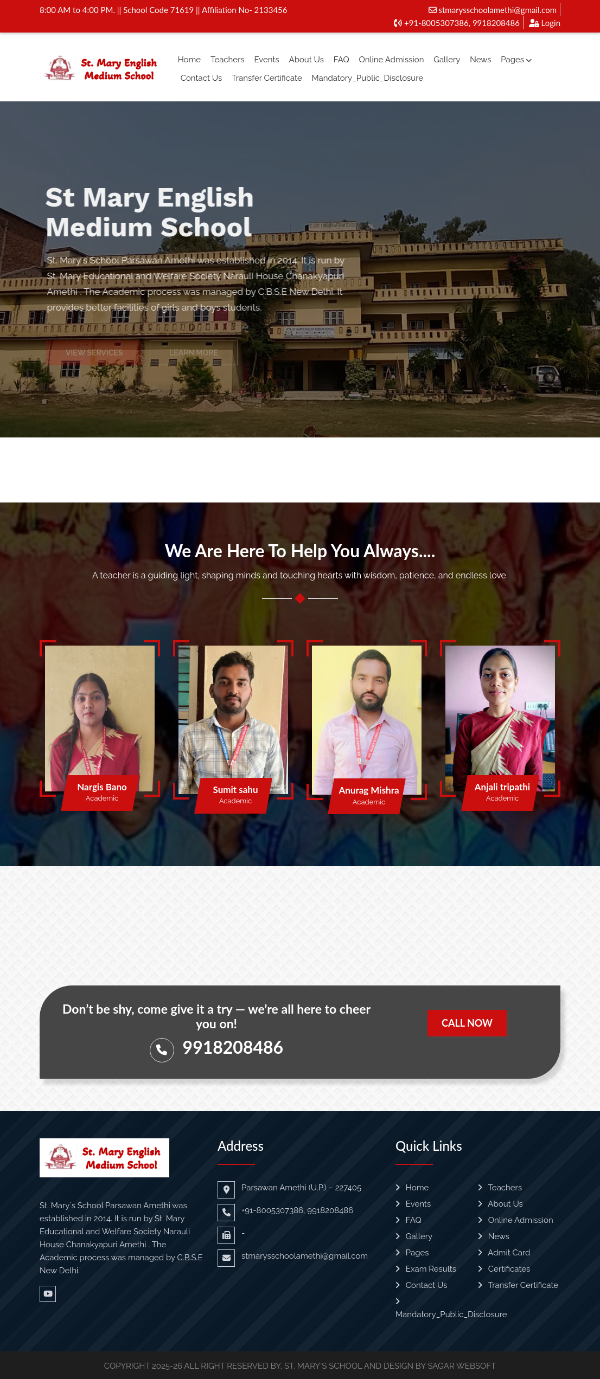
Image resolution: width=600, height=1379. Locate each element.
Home (189, 60)
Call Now (467, 1023)
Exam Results (425, 1269)
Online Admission (391, 60)
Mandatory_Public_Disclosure (368, 78)
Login (544, 23)
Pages (516, 60)
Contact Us (201, 78)
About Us (306, 60)
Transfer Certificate (267, 78)
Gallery (446, 60)
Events (266, 60)
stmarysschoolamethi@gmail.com (493, 10)
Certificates (504, 1269)
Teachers (227, 60)
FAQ (341, 60)
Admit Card (504, 1253)
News (480, 60)
